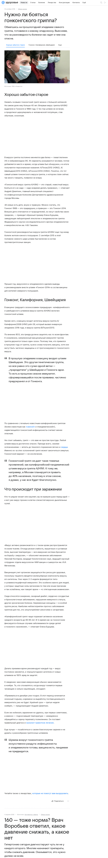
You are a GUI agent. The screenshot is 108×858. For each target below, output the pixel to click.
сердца (64, 447)
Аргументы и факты (31, 814)
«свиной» (30, 427)
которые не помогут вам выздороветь (50, 793)
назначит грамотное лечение (40, 723)
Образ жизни (22, 9)
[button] (37, 67)
